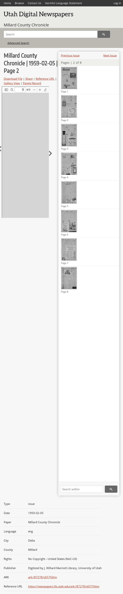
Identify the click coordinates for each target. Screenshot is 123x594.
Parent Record (32, 83)
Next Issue (110, 55)
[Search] (51, 34)
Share (29, 79)
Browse (19, 3)
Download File (13, 79)
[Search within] (81, 489)
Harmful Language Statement (63, 3)
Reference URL (45, 79)
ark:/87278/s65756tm (42, 577)
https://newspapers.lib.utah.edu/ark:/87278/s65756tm (63, 586)
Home (7, 3)
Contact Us (34, 3)
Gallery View (12, 83)
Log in (117, 3)
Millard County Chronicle (26, 25)
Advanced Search (18, 43)
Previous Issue (70, 55)
